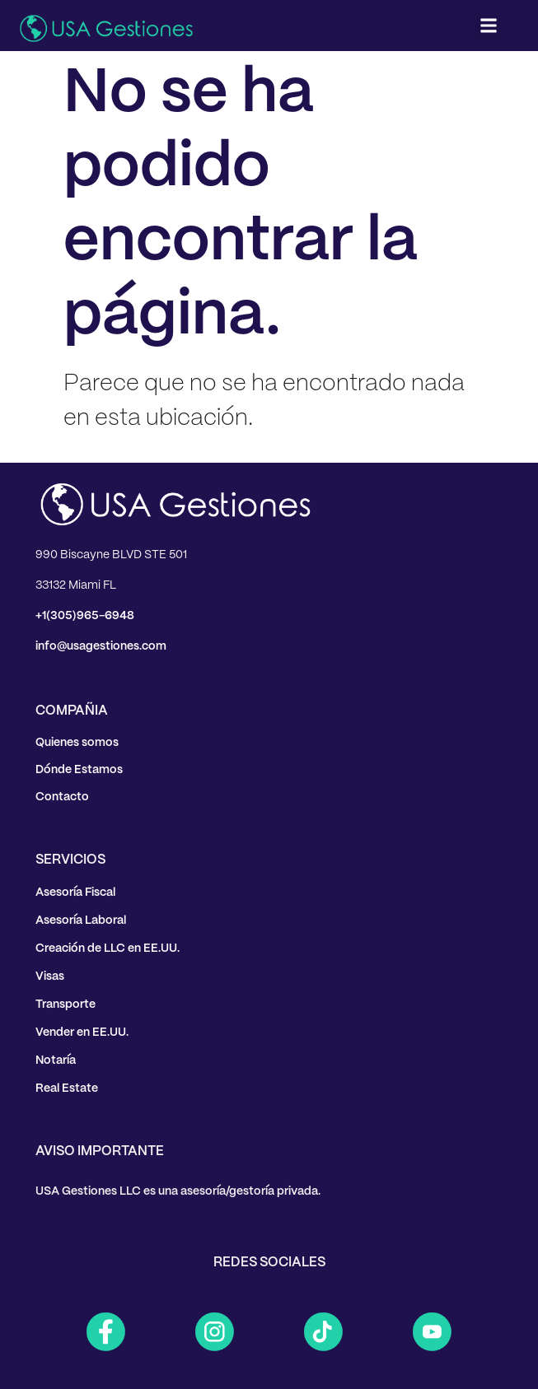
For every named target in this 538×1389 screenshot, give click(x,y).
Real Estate (66, 1088)
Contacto (62, 797)
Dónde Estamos (79, 770)
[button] (488, 26)
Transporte (65, 1004)
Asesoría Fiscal (75, 892)
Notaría (55, 1060)
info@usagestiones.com (100, 646)
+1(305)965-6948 (84, 616)
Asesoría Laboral (80, 920)
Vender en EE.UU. (82, 1032)
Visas (49, 976)
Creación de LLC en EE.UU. (107, 948)
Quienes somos (77, 742)
